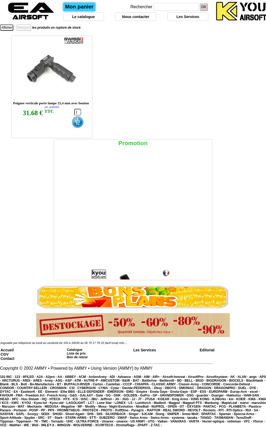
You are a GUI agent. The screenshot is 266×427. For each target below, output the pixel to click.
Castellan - (114, 384)
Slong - (161, 414)
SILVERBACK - (117, 414)
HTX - (68, 399)
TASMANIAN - (225, 418)
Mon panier (79, 7)
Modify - (91, 406)
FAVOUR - (8, 395)
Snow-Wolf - (191, 414)
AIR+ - (157, 377)
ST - (51, 418)
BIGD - (201, 380)
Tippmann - (25, 421)
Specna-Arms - (245, 414)
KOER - (242, 399)
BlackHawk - (255, 380)
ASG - (60, 380)
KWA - (253, 399)
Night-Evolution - (122, 406)
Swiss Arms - (140, 418)
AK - (234, 377)
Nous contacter (135, 17)
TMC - (46, 421)
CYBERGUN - (87, 388)
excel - (255, 392)
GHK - (118, 395)
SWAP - (124, 418)
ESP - (195, 392)
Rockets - (210, 410)
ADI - (113, 377)
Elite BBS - (69, 392)
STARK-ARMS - (77, 418)
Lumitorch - (144, 403)
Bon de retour (77, 357)
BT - (60, 384)
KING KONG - (201, 399)
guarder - (204, 395)
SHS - (91, 414)
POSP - (35, 410)
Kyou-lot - (41, 403)
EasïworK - (29, 392)
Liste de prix (76, 353)
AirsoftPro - (197, 377)
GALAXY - (88, 395)
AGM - (139, 377)
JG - (118, 399)
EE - (41, 392)
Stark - (60, 418)
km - (232, 399)
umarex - (123, 421)
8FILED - (30, 377)
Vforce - (259, 421)
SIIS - (101, 414)
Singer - (135, 414)
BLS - (16, 384)
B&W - (127, 380)
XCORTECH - (105, 425)
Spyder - (31, 418)
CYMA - (104, 388)
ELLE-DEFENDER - (92, 392)
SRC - (43, 418)
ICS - (77, 399)
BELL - (190, 380)
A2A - (41, 377)
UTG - (152, 421)
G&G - (75, 395)
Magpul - (176, 403)
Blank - (5, 384)
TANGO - (207, 418)
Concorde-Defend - (237, 384)
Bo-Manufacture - (43, 384)
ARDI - (27, 380)
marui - (245, 403)
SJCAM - (149, 414)
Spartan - (226, 414)
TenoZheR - (244, 418)
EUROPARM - (219, 392)
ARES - (39, 380)
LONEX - (121, 403)
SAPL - (21, 414)
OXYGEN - (195, 406)
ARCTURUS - (12, 380)
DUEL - (244, 388)
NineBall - (144, 406)
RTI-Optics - (236, 410)
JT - (141, 399)
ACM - (83, 377)
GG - (110, 395)
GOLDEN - (131, 395)
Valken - (164, 421)
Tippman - (8, 421)
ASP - (69, 380)
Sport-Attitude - (12, 418)
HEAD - (6, 399)
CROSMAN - (59, 388)
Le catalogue (83, 17)
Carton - (99, 384)
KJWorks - (220, 399)
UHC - (71, 421)
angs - (254, 377)
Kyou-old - (58, 403)
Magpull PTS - (194, 403)
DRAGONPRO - (226, 388)
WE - (28, 425)
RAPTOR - (155, 410)
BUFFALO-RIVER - (78, 384)
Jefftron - (107, 399)
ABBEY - (71, 377)
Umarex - (109, 421)
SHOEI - (58, 414)
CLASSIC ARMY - (165, 384)
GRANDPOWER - (173, 395)
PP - (44, 410)
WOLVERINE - (84, 425)
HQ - (45, 399)
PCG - (224, 406)
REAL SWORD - (175, 410)
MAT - (22, 406)
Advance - (126, 377)
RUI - (250, 410)
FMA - (21, 395)
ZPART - (144, 425)
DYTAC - (7, 392)
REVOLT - (195, 410)
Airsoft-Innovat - (175, 377)
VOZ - (4, 425)
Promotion (133, 143)
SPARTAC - (210, 414)
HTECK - (56, 399)
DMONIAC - (188, 388)
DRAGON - (205, 388)
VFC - (248, 421)
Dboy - (159, 388)
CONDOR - (8, 388)
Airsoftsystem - (218, 377)
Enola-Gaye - (180, 392)
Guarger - (218, 395)
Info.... (123, 342)
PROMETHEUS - (69, 410)
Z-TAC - (156, 425)
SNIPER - (174, 414)
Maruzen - (10, 406)
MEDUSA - (53, 406)
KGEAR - (165, 399)
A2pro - (51, 377)
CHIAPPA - (143, 384)
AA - (61, 377)
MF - (81, 406)
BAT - (137, 380)
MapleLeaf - (231, 403)
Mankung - (213, 403)
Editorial (207, 350)
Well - (36, 425)
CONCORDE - (212, 384)
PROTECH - (91, 410)
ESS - (204, 392)
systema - (179, 418)
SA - (257, 410)
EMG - (131, 392)
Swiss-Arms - (161, 418)
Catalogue (74, 350)
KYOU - (28, 403)
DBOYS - (172, 388)
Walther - (16, 425)
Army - (50, 380)
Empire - (143, 392)
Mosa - (103, 406)
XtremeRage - (127, 425)
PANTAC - (211, 406)
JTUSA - (151, 399)
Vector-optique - (214, 421)
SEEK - (46, 414)
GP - (156, 395)
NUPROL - (159, 406)
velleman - (235, 421)
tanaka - (193, 418)
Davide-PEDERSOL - (138, 388)
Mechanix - (35, 406)
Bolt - (25, 384)
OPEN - (174, 406)
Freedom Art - (36, 395)
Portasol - (21, 410)
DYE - (254, 388)
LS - (131, 403)
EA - (17, 392)
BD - (181, 380)
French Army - (58, 395)
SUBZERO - (108, 418)
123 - (19, 377)
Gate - (101, 395)
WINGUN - (65, 425)
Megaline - (69, 406)
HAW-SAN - (252, 395)
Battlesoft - (168, 380)
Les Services (187, 17)
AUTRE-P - (92, 380)
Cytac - (116, 388)
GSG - (191, 395)
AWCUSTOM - (111, 380)
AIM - (148, 377)
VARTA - (195, 421)
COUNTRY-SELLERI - (33, 388)
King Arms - (181, 399)
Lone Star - (106, 403)
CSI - (73, 388)
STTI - (94, 418)
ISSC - (86, 399)
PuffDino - (123, 410)
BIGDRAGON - (217, 380)
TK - (37, 421)
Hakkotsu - (235, 395)
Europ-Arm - (240, 392)
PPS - (52, 410)
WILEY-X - (49, 425)
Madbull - (161, 403)
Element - (52, 392)
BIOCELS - (237, 380)
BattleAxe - (151, 380)
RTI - (223, 410)
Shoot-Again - (76, 414)
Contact (7, 358)
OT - (183, 406)
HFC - (16, 399)
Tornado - (58, 421)
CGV (5, 354)
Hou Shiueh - (31, 399)
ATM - (79, 380)
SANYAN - (8, 414)
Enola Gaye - (160, 392)
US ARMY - (139, 421)
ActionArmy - (99, 377)
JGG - (127, 399)
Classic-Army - (190, 384)
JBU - (95, 399)
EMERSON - (116, 392)
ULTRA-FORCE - (89, 421)
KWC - (16, 403)
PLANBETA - (239, 406)
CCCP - (129, 384)
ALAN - (243, 377)
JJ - (135, 399)
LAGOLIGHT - (77, 403)
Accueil (7, 350)
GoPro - (146, 395)
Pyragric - (139, 410)
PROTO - (108, 410)
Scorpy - (34, 414)
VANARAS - (180, 421)
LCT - (92, 403)
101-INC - (7, 377)
